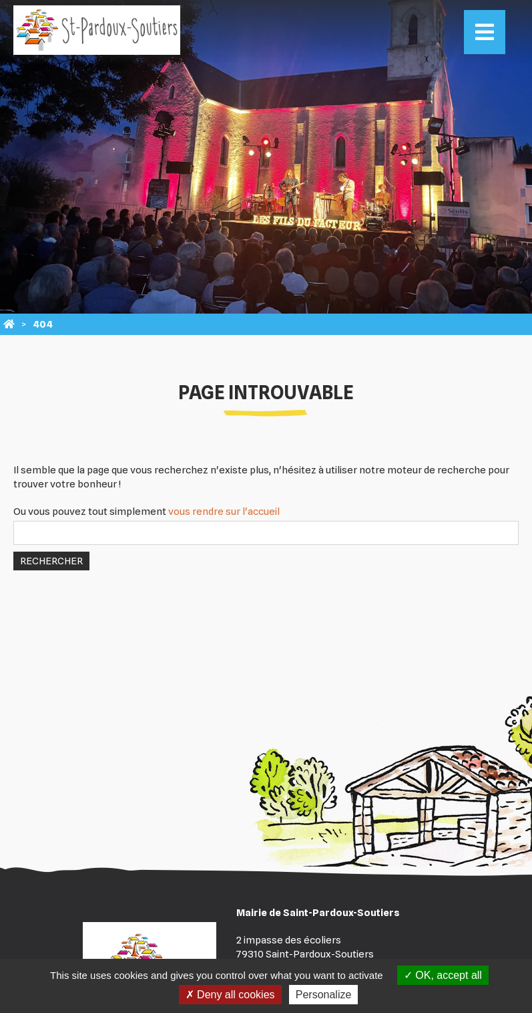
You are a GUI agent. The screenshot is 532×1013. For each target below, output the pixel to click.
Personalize (324, 994)
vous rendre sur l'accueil (224, 511)
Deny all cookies (230, 994)
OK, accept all (443, 975)
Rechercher (51, 561)
